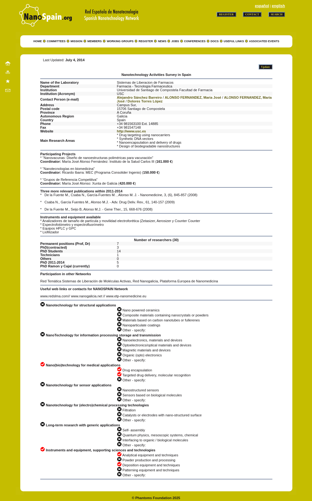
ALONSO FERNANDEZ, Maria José (193, 97)
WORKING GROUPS (120, 41)
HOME (37, 41)
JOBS (175, 41)
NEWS (162, 41)
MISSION (76, 41)
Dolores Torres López (145, 101)
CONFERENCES (195, 41)
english (278, 6)
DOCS (215, 41)
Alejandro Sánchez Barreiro (139, 97)
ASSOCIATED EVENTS (264, 41)
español (262, 6)
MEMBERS (94, 41)
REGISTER (146, 41)
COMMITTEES (56, 41)
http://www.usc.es (131, 131)
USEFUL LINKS (234, 41)
